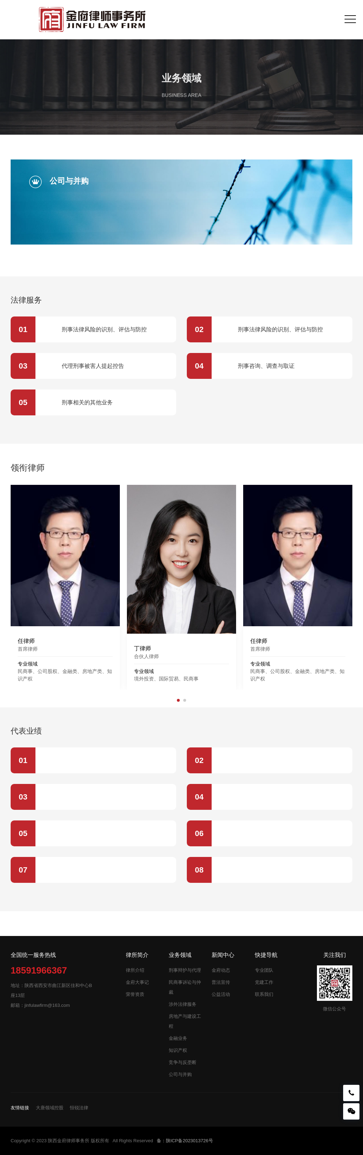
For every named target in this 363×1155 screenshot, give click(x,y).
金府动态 (221, 970)
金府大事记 (137, 982)
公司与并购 (180, 1074)
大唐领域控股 (49, 1107)
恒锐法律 (79, 1107)
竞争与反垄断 (182, 1062)
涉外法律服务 (182, 1004)
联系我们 (264, 994)
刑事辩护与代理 (185, 970)
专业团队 (264, 970)
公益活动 (221, 994)
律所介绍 (135, 970)
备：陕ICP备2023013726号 (185, 1140)
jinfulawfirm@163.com (47, 1005)
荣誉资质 (135, 994)
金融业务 (178, 1038)
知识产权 (178, 1050)
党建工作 (264, 982)
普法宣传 (221, 982)
